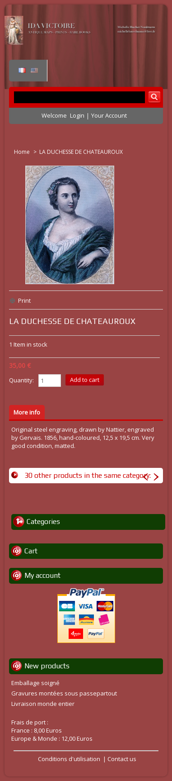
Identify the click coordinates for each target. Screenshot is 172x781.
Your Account (109, 115)
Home (22, 152)
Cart (30, 551)
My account (42, 575)
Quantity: (21, 380)
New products (47, 666)
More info (27, 412)
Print (24, 300)
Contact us (121, 759)
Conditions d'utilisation (69, 759)
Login (77, 115)
